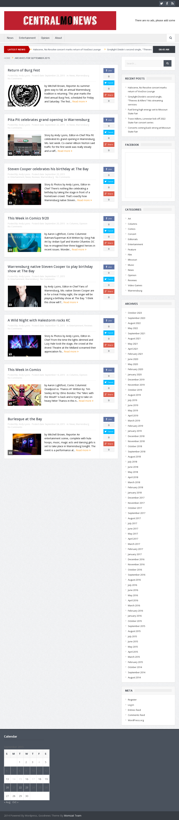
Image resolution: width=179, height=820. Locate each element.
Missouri (132, 259)
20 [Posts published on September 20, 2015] (7, 787)
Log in (131, 704)
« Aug (7, 802)
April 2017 (133, 538)
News (10, 37)
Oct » (15, 802)
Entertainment (27, 37)
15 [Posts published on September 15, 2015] (20, 779)
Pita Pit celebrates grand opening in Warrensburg (49, 119)
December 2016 (136, 559)
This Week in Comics (24, 369)
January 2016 (135, 615)
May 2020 (133, 364)
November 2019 (136, 384)
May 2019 (133, 410)
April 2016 (133, 600)
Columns (73, 223)
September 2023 (136, 318)
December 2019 (136, 379)
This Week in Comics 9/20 (28, 218)
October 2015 (135, 621)
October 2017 (135, 508)
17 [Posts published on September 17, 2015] (33, 779)
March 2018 (134, 482)
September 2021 (136, 333)
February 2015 (135, 662)
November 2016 (136, 564)
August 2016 (134, 579)
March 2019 (134, 420)
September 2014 (136, 672)
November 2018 (136, 441)
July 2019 (132, 400)
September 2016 (136, 574)
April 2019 (133, 415)
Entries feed (134, 709)
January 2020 (135, 374)
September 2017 (136, 513)
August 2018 (134, 456)
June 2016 (133, 590)
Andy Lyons (24, 75)
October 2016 (135, 569)
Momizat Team (72, 815)
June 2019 (133, 405)
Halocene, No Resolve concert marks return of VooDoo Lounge (67, 49)
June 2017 (133, 528)
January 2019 (135, 430)
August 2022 (134, 323)
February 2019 (135, 425)
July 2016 (132, 585)
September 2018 (136, 451)
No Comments (15, 78)
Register (132, 699)
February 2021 (135, 353)
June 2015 (133, 641)
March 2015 (134, 656)
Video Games (135, 285)
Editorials (133, 239)
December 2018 (136, 436)
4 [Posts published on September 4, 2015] (39, 762)
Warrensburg (82, 75)
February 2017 (135, 549)
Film (130, 254)
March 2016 (134, 605)
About (58, 37)
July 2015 (132, 636)
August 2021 (134, 338)
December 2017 (136, 497)
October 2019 (135, 389)
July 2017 (132, 523)
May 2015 (133, 646)
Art (129, 218)
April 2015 (133, 651)
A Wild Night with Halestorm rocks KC (39, 320)
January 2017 (135, 554)
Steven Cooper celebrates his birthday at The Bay (48, 169)
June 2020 (133, 359)
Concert (132, 234)
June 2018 (133, 466)
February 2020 (135, 369)
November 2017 (136, 502)
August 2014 (134, 677)
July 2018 (132, 461)
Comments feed (136, 715)
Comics (131, 228)
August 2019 (134, 394)
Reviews (36, 177)
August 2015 (134, 631)
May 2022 (133, 328)
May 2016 (133, 595)
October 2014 (135, 667)
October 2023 (135, 312)
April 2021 (133, 348)
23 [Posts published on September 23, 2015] (26, 787)
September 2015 (136, 626)
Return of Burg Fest (24, 70)
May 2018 (133, 472)
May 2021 (133, 343)
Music (131, 264)
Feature (132, 249)
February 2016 (135, 610)
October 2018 (135, 446)
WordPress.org (136, 720)
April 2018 (133, 477)
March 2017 (134, 544)
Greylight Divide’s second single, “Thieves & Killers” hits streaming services (145, 100)
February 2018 (135, 487)
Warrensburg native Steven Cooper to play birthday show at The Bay (50, 268)
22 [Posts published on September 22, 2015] (20, 787)
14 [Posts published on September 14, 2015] (13, 779)
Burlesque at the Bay (25, 419)
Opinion (45, 37)
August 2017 (134, 518)
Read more (79, 101)
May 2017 (133, 533)
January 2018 (135, 492)
